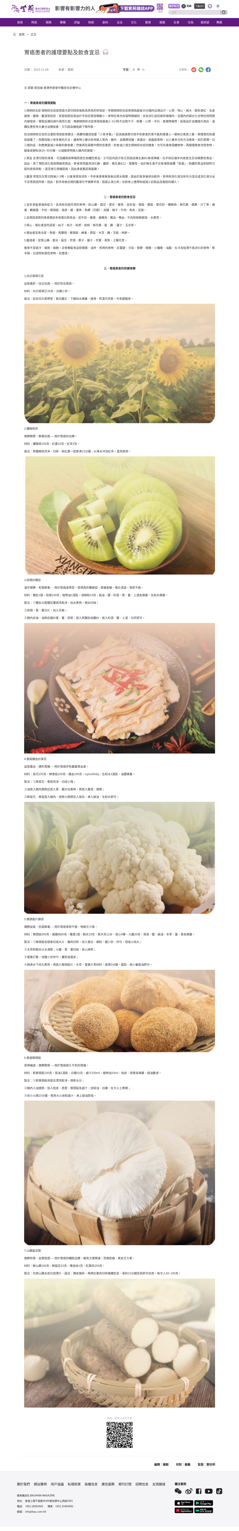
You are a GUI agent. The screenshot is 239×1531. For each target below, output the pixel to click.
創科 (105, 22)
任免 (191, 22)
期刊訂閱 (125, 1484)
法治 (119, 22)
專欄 (63, 22)
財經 (91, 22)
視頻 (48, 22)
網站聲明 (40, 1484)
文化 (134, 22)
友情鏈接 (158, 1484)
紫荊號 (205, 22)
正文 (33, 34)
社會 (176, 22)
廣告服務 (108, 1484)
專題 (219, 22)
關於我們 (23, 1484)
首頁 (20, 22)
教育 (148, 22)
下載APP (199, 6)
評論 (77, 22)
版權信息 (91, 1484)
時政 (34, 22)
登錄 (188, 6)
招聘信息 (141, 1484)
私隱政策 (74, 1484)
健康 (162, 22)
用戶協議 (57, 1484)
